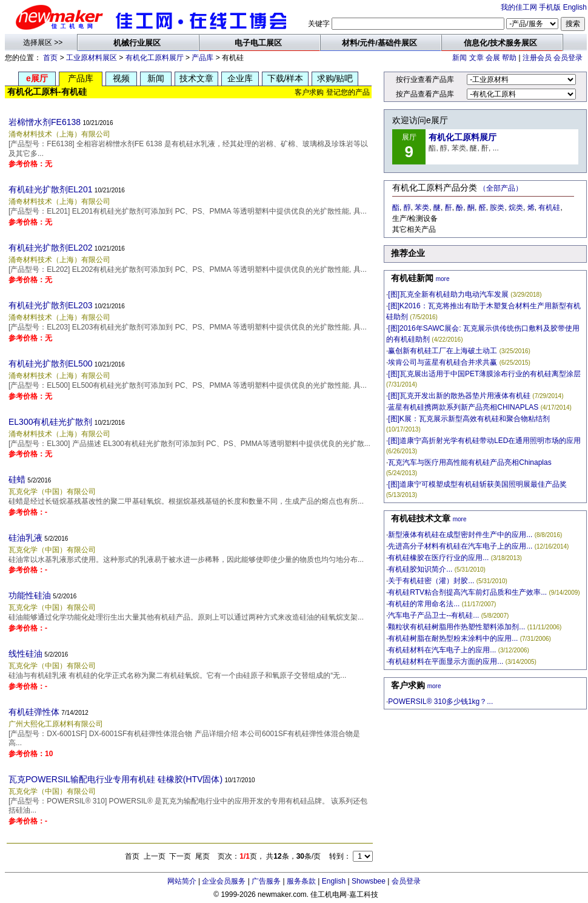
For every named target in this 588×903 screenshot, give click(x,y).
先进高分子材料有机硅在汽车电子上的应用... (460, 546)
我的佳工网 (519, 7)
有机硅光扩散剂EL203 (50, 305)
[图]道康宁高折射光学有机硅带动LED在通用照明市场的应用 (484, 440)
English (575, 7)
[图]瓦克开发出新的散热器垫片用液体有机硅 (459, 395)
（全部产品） (501, 188)
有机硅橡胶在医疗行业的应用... (438, 557)
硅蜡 (16, 479)
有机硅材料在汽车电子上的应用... (442, 650)
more (443, 279)
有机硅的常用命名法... (423, 604)
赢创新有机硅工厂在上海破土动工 (442, 351)
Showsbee (369, 881)
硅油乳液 (25, 538)
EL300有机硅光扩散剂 (50, 422)
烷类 (516, 207)
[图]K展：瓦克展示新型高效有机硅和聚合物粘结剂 (469, 418)
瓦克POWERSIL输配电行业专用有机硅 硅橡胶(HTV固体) (115, 779)
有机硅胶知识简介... (420, 569)
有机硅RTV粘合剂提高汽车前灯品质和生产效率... (467, 592)
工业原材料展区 (91, 57)
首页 (50, 57)
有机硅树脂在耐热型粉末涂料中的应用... (453, 638)
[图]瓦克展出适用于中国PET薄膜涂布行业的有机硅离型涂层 (484, 374)
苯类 (422, 207)
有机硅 (549, 207)
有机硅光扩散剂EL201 (50, 189)
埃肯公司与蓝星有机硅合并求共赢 (442, 362)
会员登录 (568, 57)
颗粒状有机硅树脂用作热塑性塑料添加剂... (456, 627)
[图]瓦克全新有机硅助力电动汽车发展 (448, 294)
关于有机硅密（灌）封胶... (431, 581)
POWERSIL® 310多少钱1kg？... (440, 701)
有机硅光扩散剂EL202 (50, 247)
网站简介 (181, 881)
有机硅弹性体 (33, 712)
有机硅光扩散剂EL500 (50, 363)
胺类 (497, 207)
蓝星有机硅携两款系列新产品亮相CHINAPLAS (463, 407)
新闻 (459, 57)
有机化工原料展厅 (154, 57)
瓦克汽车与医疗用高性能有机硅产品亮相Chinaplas (469, 462)
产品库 (202, 57)
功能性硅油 (29, 595)
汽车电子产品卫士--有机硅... (433, 615)
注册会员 (537, 57)
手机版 (550, 7)
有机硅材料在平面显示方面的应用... (445, 661)
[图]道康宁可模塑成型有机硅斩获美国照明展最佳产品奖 (477, 484)
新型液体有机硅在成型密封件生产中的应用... (460, 534)
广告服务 (266, 881)
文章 (476, 57)
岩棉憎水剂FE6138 (44, 122)
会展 (493, 57)
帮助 (509, 57)
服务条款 (301, 881)
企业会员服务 (224, 881)
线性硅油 (25, 653)
